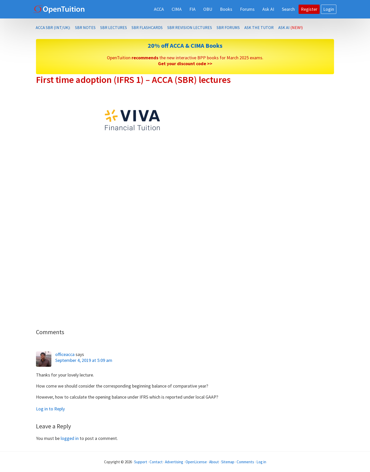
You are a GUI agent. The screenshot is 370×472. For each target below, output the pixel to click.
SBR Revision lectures (189, 27)
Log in (261, 461)
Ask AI (290, 27)
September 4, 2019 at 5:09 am (83, 360)
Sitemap (227, 461)
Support (140, 461)
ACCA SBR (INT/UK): (53, 27)
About (214, 461)
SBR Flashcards (147, 27)
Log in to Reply (50, 409)
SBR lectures (113, 27)
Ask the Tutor (259, 27)
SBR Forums (228, 27)
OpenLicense (197, 461)
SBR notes (85, 27)
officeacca (65, 354)
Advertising (174, 461)
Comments (246, 461)
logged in (70, 438)
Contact (156, 461)
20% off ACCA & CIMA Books (185, 46)
